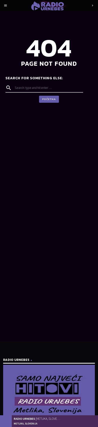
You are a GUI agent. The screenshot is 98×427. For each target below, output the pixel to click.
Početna (49, 99)
